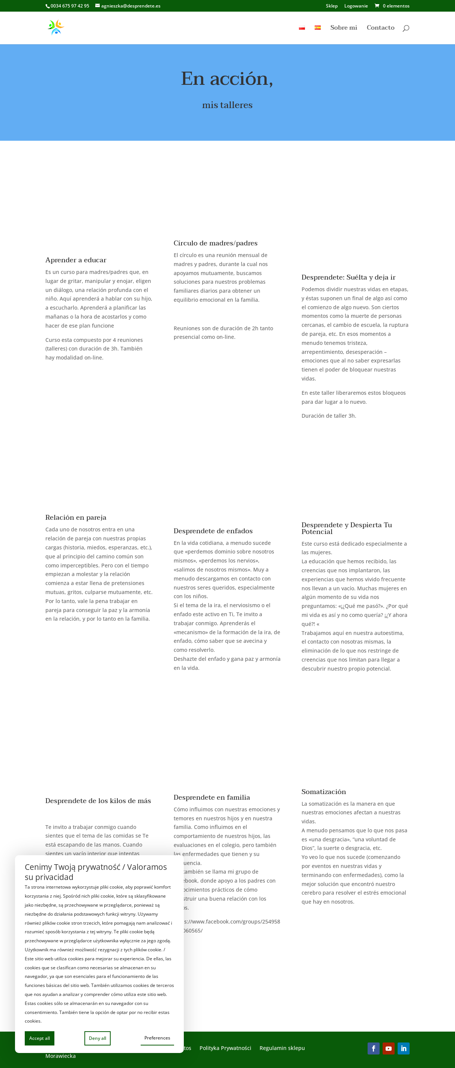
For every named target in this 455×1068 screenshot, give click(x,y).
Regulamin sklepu (282, 1048)
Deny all (97, 1038)
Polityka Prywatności (225, 1048)
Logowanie (356, 6)
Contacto (381, 29)
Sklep (332, 6)
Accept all (39, 1038)
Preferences (157, 1038)
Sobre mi (343, 29)
